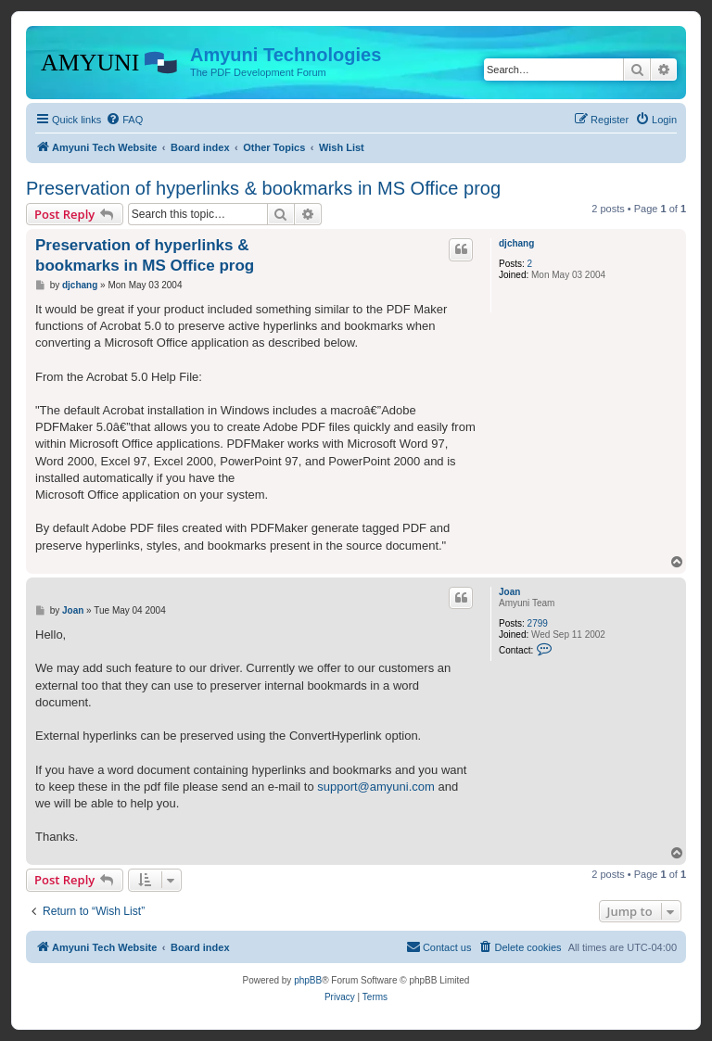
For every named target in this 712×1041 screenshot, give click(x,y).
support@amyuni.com (376, 786)
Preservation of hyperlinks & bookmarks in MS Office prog (263, 188)
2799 (538, 623)
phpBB (308, 980)
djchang (516, 243)
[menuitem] (124, 119)
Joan (509, 592)
